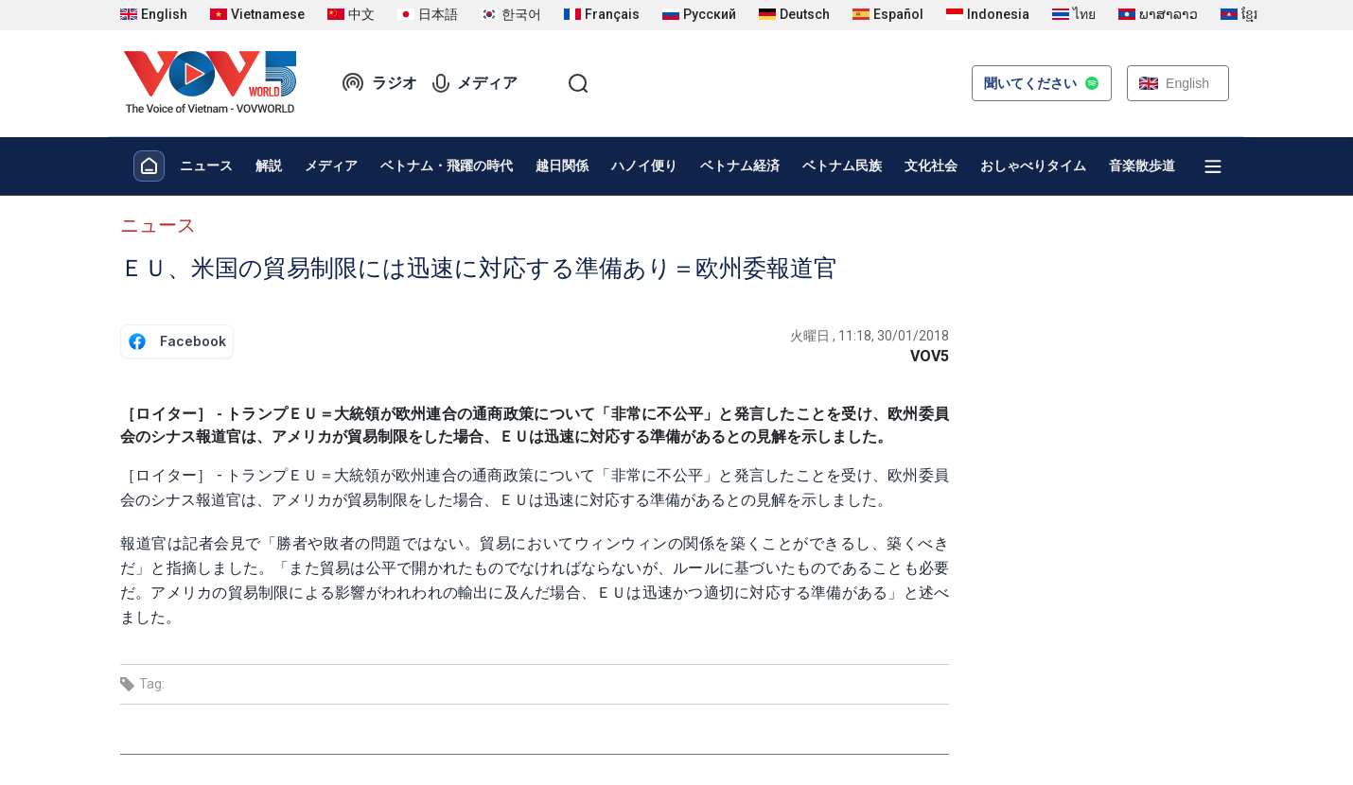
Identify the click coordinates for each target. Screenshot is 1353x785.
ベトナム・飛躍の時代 (446, 165)
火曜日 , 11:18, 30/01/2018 (869, 335)
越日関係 (562, 165)
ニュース (206, 165)
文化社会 (931, 165)
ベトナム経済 (740, 165)
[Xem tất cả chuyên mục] (1213, 166)
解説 (268, 165)
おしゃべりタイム (1033, 165)
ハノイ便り (644, 165)
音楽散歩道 (1142, 165)
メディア (475, 83)
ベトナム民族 (842, 165)
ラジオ (379, 83)
